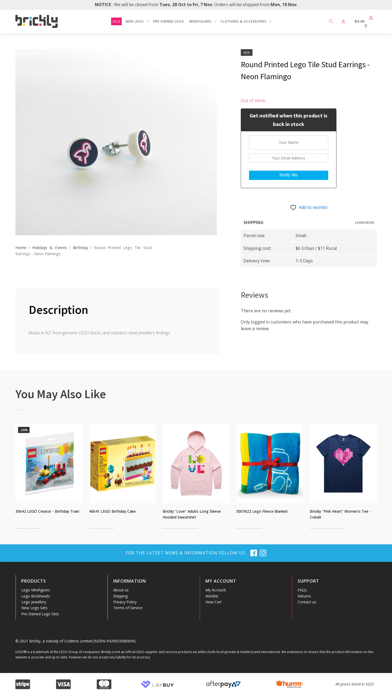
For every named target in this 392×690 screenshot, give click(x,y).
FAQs (302, 589)
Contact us (307, 601)
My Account (215, 589)
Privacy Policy (125, 601)
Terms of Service (127, 607)
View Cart (213, 601)
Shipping (120, 596)
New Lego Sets (34, 607)
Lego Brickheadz (35, 596)
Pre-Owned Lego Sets (40, 613)
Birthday (80, 247)
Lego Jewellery (33, 601)
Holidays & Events (49, 247)
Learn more (364, 222)
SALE (116, 21)
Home (20, 247)
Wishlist (211, 596)
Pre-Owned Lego (168, 21)
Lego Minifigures (35, 589)
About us (121, 589)
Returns (304, 596)
